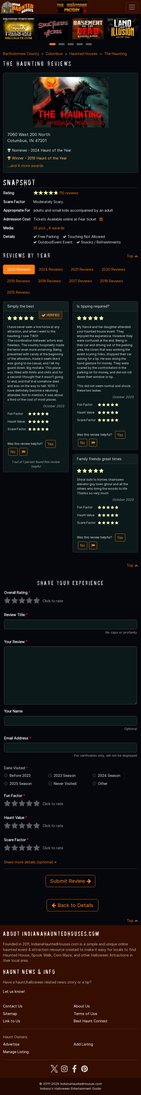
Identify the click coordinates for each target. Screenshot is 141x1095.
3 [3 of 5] (71, 44)
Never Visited (65, 783)
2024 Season (109, 775)
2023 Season (65, 775)
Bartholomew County (21, 53)
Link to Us (11, 1021)
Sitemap (10, 1013)
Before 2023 (20, 775)
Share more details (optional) (30, 862)
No (13, 452)
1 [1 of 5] (52, 44)
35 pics (39, 228)
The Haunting (115, 53)
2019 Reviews (18, 281)
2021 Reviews (82, 269)
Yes (50, 444)
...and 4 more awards (25, 165)
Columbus (54, 53)
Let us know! (14, 991)
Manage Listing (16, 1052)
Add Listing (83, 1044)
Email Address (17, 738)
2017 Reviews (80, 281)
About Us (82, 1006)
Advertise (11, 1044)
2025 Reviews (19, 269)
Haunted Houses (83, 53)
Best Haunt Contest (90, 1021)
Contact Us (12, 1006)
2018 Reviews (49, 281)
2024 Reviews (51, 269)
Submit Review (70, 881)
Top (132, 256)
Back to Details (72, 905)
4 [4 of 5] (79, 44)
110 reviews (69, 193)
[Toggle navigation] (132, 7)
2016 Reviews (111, 281)
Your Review (15, 642)
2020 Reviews (113, 269)
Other (102, 783)
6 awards (57, 228)
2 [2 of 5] (62, 44)
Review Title (15, 615)
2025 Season (21, 783)
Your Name (13, 711)
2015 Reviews (18, 292)
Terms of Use (85, 1013)
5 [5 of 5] (89, 44)
